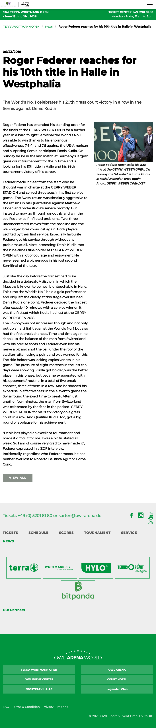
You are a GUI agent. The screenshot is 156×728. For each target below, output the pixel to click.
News (52, 26)
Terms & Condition (26, 711)
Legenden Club (117, 694)
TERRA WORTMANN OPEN (22, 26)
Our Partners (14, 615)
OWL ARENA (117, 674)
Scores (66, 538)
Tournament (97, 538)
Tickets (10, 538)
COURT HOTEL (117, 684)
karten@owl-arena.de (79, 520)
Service (129, 538)
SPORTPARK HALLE (39, 694)
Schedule (38, 538)
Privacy (48, 711)
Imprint (62, 711)
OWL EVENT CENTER (39, 684)
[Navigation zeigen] (149, 4)
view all (17, 482)
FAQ (6, 711)
